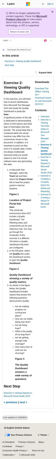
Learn (5, 40)
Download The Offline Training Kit (42, 91)
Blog (41, 442)
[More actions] (51, 40)
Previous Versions (26, 442)
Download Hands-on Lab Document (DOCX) (43, 101)
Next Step (9, 65)
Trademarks (7, 455)
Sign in (50, 4)
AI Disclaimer (8, 442)
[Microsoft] (28, 4)
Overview (45, 116)
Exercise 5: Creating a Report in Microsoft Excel (46, 200)
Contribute (7, 446)
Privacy (19, 446)
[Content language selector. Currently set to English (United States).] (16, 428)
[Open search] (43, 4)
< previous (10, 402)
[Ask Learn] (45, 40)
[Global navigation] (3, 4)
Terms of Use (38, 450)
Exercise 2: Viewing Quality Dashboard (23, 61)
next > (23, 402)
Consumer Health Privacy (14, 450)
